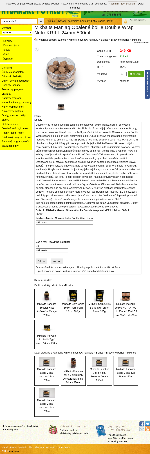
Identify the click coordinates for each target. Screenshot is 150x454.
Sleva (6, 49)
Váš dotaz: (42, 222)
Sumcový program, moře (15, 141)
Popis (37, 116)
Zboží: (39, 214)
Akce (6, 54)
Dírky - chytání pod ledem (16, 80)
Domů (51, 21)
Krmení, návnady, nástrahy (16, 102)
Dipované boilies (120, 39)
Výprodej (8, 58)
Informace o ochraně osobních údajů (20, 426)
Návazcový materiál (13, 111)
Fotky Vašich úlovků (102, 21)
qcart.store (14, 451)
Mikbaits (136, 39)
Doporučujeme (11, 45)
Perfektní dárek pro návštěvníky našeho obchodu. (74, 430)
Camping (7, 67)
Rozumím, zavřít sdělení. (122, 3)
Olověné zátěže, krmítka (15, 128)
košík (135, 20)
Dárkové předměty (12, 76)
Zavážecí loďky (10, 146)
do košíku (136, 74)
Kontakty (85, 21)
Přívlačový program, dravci (16, 137)
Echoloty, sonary (11, 85)
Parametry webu (11, 429)
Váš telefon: (42, 250)
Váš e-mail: (53, 242)
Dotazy (38, 119)
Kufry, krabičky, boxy (13, 106)
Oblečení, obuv (10, 124)
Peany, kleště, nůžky (13, 132)
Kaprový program (11, 98)
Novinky (7, 40)
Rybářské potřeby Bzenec (52, 39)
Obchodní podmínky (67, 21)
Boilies (104, 39)
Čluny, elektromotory (13, 72)
